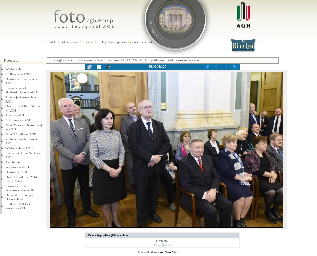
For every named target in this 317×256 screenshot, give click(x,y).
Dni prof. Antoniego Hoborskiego (19, 197)
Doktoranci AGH (16, 172)
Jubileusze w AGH (18, 74)
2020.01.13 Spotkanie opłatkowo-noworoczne (165, 60)
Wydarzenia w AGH (19, 148)
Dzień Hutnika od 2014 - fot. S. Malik (22, 179)
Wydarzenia (13, 69)
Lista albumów (69, 42)
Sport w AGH (14, 115)
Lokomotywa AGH (18, 120)
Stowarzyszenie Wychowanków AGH (19, 188)
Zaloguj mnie (138, 42)
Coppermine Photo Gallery (165, 252)
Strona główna (117, 42)
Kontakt (52, 42)
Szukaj (102, 42)
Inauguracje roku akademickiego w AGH (21, 90)
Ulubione (88, 42)
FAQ (150, 42)
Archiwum (12, 162)
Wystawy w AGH (17, 167)
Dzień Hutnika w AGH (20, 134)
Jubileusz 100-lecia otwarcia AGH (18, 206)
